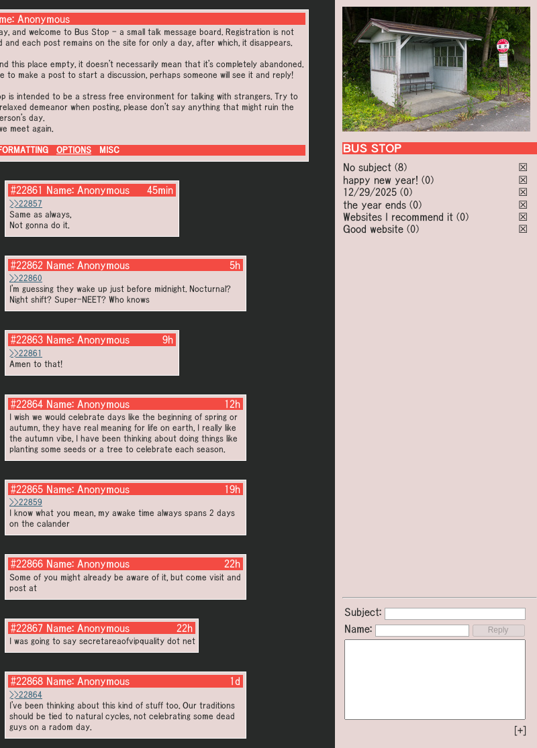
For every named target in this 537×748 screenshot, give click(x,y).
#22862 (27, 265)
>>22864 (25, 694)
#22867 (27, 628)
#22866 (27, 563)
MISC (109, 150)
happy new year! (380, 179)
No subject (369, 167)
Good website (373, 228)
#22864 (27, 403)
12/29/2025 (370, 191)
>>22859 (25, 502)
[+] (520, 730)
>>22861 (25, 353)
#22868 (27, 681)
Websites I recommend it (398, 216)
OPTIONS (73, 150)
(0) (428, 179)
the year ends (374, 204)
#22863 (27, 339)
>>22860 (25, 278)
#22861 (27, 189)
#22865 (27, 489)
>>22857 (25, 203)
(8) (401, 167)
